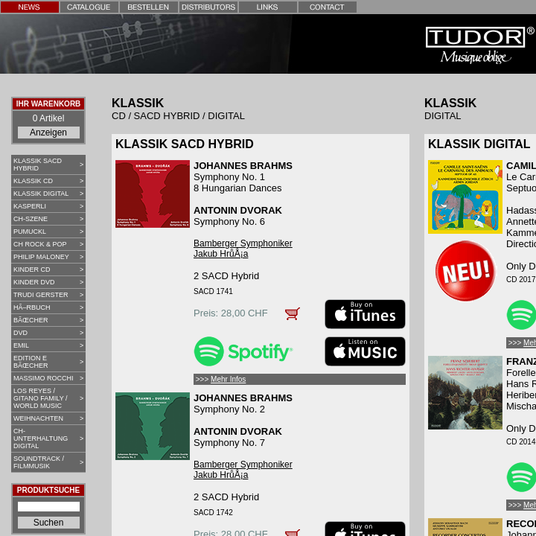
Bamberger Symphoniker (243, 243)
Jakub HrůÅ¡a (221, 254)
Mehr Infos (228, 379)
